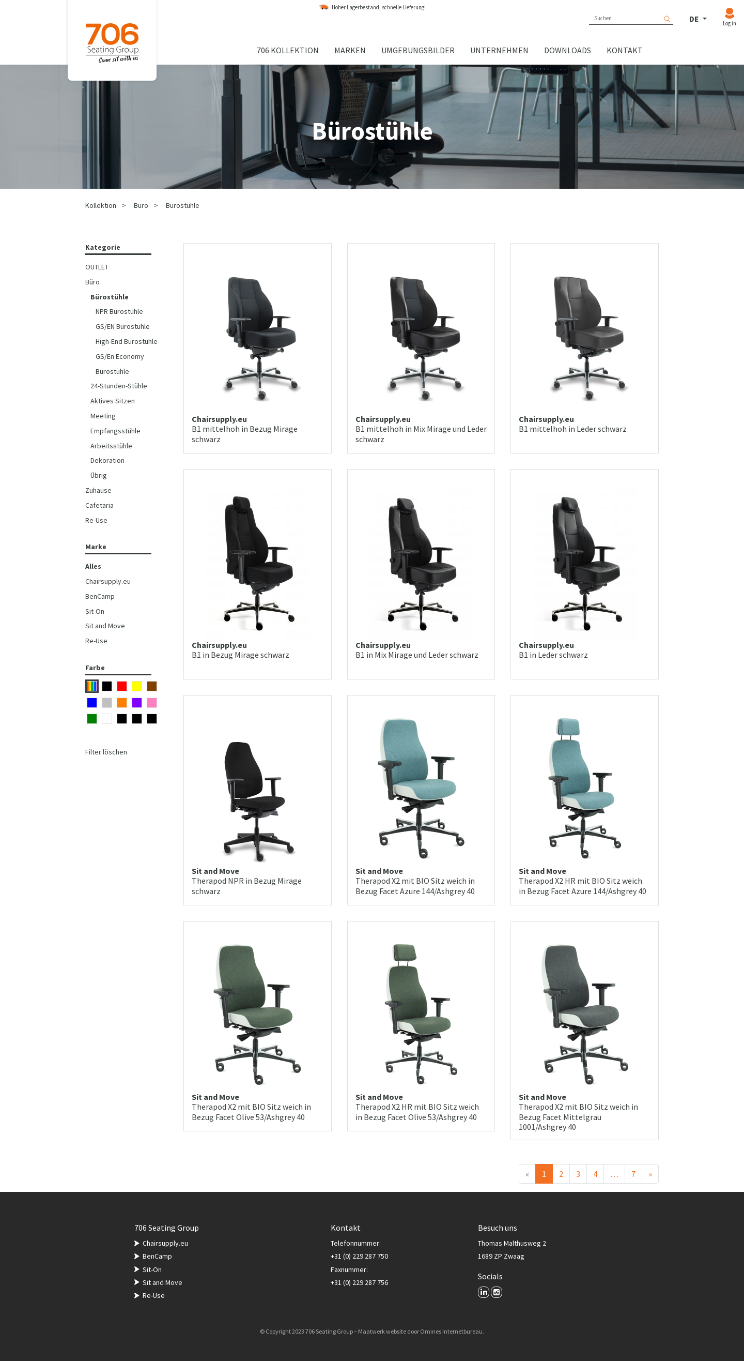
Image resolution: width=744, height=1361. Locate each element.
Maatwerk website (382, 1331)
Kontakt (625, 50)
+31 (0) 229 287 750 (359, 1256)
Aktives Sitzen (112, 400)
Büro (141, 205)
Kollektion (100, 205)
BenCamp (100, 596)
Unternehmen (499, 50)
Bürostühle (182, 205)
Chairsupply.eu (108, 581)
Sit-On (94, 611)
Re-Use (96, 520)
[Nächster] (650, 1174)
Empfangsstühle (115, 430)
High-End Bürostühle (127, 341)
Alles (93, 566)
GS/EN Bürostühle (123, 326)
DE (695, 18)
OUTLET (97, 266)
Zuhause (98, 490)
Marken (350, 50)
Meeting (103, 415)
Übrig (98, 475)
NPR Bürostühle (119, 311)
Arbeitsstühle (111, 445)
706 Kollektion (288, 50)
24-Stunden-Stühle (118, 385)
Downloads (567, 50)
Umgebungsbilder (418, 50)
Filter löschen (106, 752)
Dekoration (107, 460)
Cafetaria (99, 505)
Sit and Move (105, 625)
